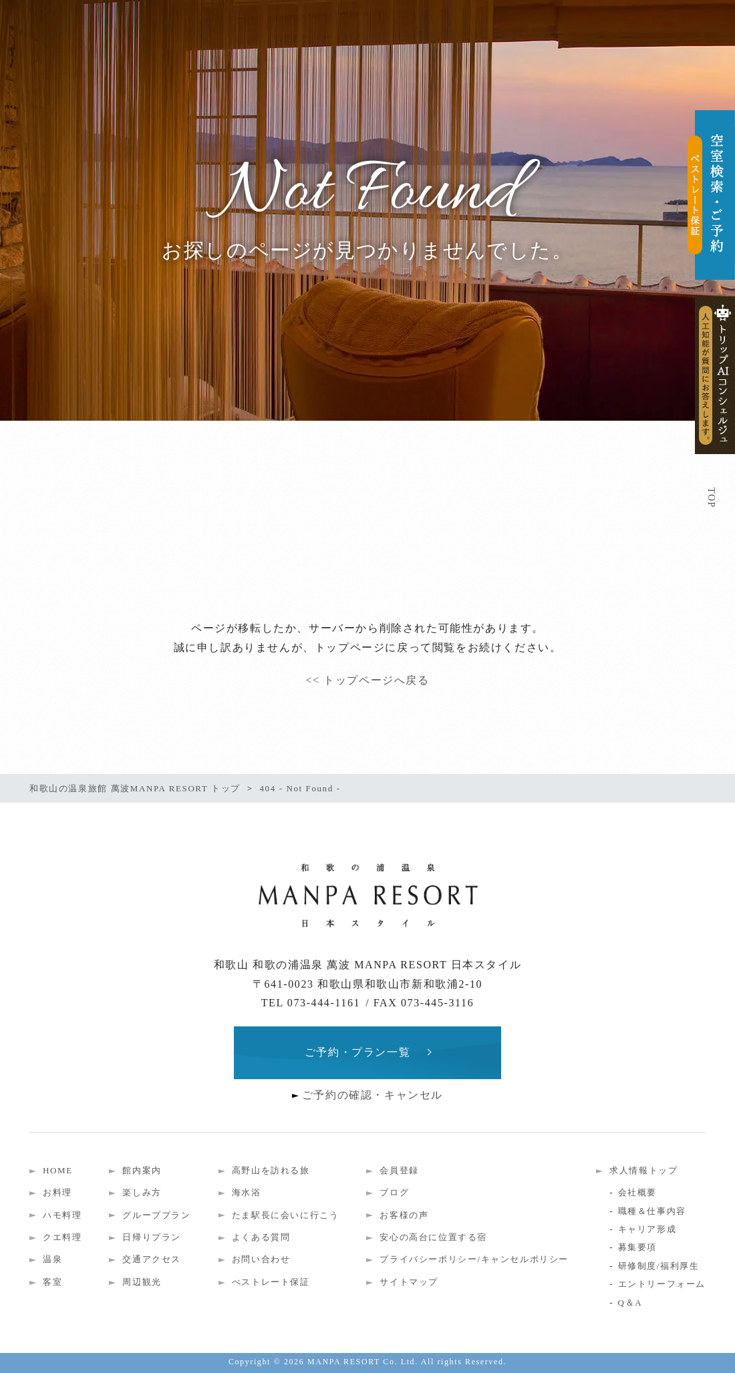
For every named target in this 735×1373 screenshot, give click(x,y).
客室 (52, 1282)
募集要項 (637, 1247)
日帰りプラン (151, 1237)
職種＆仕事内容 (652, 1211)
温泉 (52, 1259)
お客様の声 (404, 1215)
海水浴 (246, 1192)
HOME (58, 1170)
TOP (711, 497)
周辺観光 (141, 1282)
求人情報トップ (643, 1170)
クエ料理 (62, 1237)
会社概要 (637, 1192)
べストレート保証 (271, 1282)
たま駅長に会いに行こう (285, 1215)
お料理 (57, 1192)
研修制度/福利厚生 (659, 1266)
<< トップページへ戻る (367, 680)
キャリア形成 (647, 1229)
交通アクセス (151, 1259)
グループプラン (156, 1215)
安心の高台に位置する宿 (433, 1237)
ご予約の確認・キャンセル (372, 1095)
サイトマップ (409, 1282)
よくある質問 (261, 1237)
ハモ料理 (62, 1215)
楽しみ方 (141, 1192)
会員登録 (399, 1170)
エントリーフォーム (662, 1284)
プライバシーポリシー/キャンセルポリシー (474, 1259)
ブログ (394, 1192)
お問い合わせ (261, 1259)
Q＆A (630, 1303)
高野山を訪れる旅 (271, 1170)
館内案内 (141, 1170)
